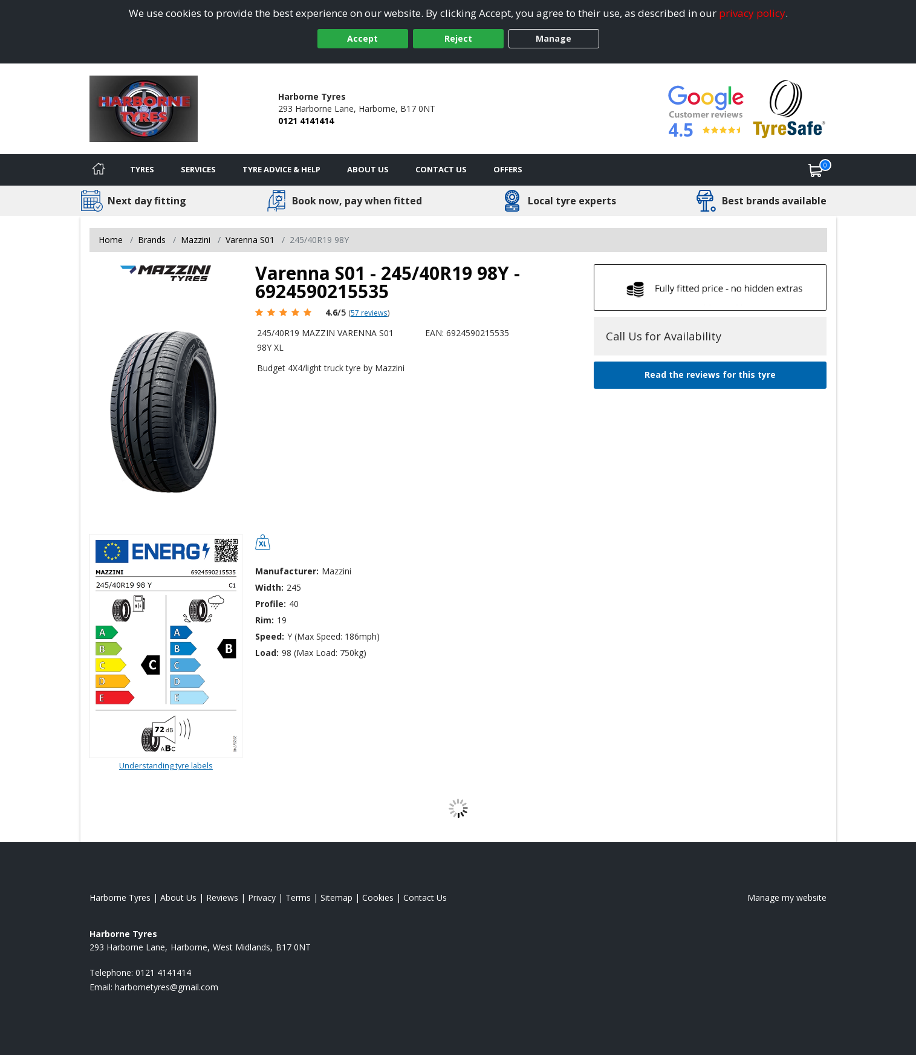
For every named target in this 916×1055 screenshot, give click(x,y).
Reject (458, 38)
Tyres (142, 169)
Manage (553, 38)
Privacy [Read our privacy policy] (262, 897)
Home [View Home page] (111, 239)
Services (198, 169)
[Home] (98, 170)
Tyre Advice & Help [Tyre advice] (281, 169)
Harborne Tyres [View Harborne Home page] (120, 897)
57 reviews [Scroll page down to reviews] (369, 312)
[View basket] (815, 170)
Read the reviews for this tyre (710, 374)
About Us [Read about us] (178, 897)
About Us (368, 169)
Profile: (270, 603)
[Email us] (166, 987)
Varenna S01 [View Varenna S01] (250, 239)
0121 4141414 (306, 120)
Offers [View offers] (507, 169)
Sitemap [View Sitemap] (336, 897)
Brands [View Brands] (152, 239)
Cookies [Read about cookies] (378, 897)
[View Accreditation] (789, 108)
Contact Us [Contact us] (441, 169)
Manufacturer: (287, 571)
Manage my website (787, 897)
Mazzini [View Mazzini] (195, 239)
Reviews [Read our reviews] (222, 897)
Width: (269, 587)
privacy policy (752, 13)
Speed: (269, 636)
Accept (362, 38)
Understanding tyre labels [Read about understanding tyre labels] (166, 765)
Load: (267, 652)
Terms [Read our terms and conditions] (298, 897)
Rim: (264, 620)
